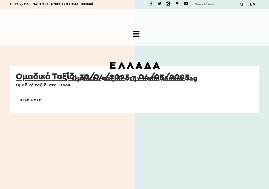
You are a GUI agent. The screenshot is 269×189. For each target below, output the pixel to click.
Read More (30, 100)
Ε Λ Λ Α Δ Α (134, 66)
